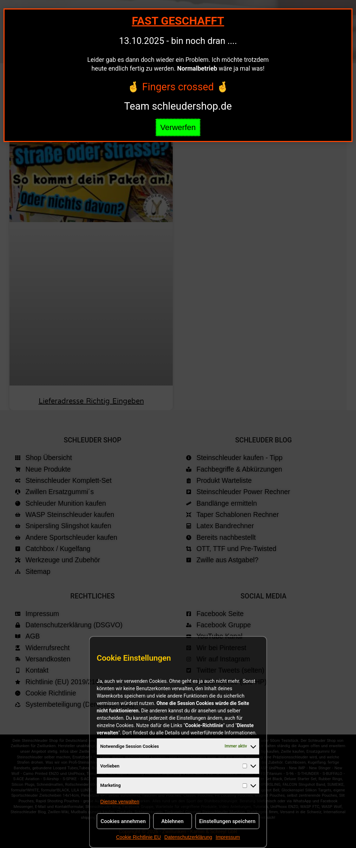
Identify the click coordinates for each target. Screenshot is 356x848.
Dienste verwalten (119, 801)
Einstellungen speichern (227, 821)
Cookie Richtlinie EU (138, 837)
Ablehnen (172, 821)
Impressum (228, 837)
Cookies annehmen (123, 821)
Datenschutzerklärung (188, 837)
